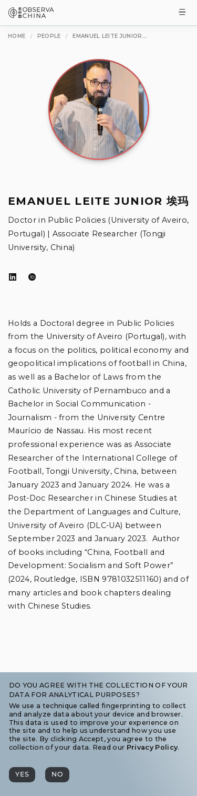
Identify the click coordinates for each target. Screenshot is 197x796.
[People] (49, 36)
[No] (57, 774)
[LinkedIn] (12, 277)
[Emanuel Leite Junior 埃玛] (109, 36)
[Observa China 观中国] (31, 15)
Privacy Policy (152, 747)
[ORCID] (32, 277)
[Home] (16, 36)
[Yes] (22, 774)
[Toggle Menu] (182, 13)
